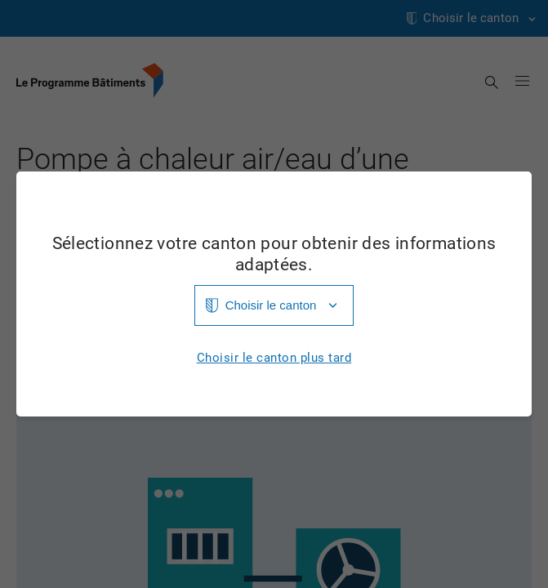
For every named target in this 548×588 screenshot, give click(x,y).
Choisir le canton (271, 305)
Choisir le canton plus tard (274, 358)
